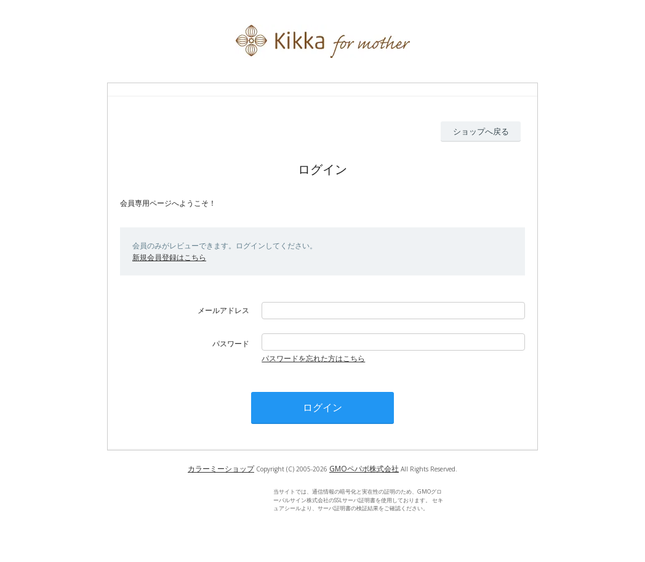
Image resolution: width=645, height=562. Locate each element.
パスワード (230, 343)
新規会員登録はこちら (169, 257)
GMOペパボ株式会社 (364, 468)
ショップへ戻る (481, 131)
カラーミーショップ (221, 468)
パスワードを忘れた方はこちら (313, 358)
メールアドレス (223, 310)
